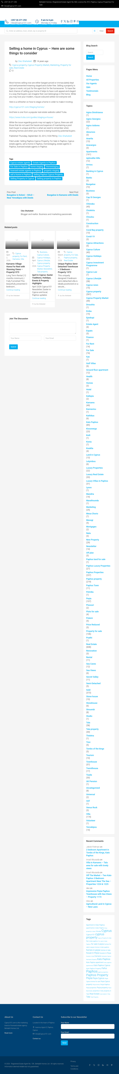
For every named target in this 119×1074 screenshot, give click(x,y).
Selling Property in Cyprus (22, 178)
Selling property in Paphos (49, 178)
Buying (36, 24)
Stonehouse (91, 703)
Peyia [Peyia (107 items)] (89, 978)
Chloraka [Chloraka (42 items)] (98, 931)
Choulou (90, 217)
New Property (92, 539)
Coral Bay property (95, 230)
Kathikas (90, 415)
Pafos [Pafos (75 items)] (104, 968)
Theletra (90, 735)
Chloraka (90, 204)
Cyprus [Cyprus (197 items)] (107, 931)
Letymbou (91, 461)
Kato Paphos (92, 422)
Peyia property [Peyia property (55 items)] (102, 988)
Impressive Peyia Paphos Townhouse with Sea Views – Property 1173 (99, 894)
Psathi (89, 637)
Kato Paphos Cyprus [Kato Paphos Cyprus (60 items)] (102, 965)
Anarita (89, 138)
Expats (89, 330)
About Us (69, 24)
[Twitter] (94, 1065)
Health (89, 376)
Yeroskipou (91, 827)
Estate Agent (92, 324)
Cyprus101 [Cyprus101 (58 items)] (90, 935)
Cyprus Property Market (38, 65)
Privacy (73, 1061)
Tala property (42, 272)
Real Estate (19, 68)
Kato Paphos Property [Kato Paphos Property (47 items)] (93, 968)
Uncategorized (93, 788)
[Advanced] (94, 30)
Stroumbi (90, 709)
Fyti (88, 357)
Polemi (89, 618)
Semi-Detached (93, 683)
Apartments (91, 151)
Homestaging (52, 166)
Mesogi (89, 520)
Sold (88, 690)
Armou (89, 164)
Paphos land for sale (95, 559)
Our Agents (91, 83)
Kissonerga (91, 428)
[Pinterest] (112, 1065)
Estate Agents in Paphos (44, 162)
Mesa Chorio (92, 513)
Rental (89, 657)
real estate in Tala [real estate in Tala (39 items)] (105, 994)
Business (43, 252)
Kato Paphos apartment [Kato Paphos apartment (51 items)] (95, 962)
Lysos (89, 487)
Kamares (16, 259)
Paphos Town (92, 585)
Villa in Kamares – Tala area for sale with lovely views (97, 865)
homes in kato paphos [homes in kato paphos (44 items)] (102, 947)
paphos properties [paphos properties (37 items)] (103, 972)
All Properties (92, 79)
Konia (89, 441)
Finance (90, 337)
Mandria (90, 494)
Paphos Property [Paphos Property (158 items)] (97, 975)
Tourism (90, 755)
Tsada (89, 775)
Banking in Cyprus (94, 171)
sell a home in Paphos (20, 174)
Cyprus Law (91, 272)
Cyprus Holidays (43, 258)
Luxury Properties (94, 468)
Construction (92, 223)
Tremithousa (92, 768)
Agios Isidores (93, 125)
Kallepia (90, 396)
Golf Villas (91, 363)
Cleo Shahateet (25, 61)
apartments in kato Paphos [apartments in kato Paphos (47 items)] (95, 928)
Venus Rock (91, 807)
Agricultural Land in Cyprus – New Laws (98, 905)
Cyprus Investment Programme (95, 264)
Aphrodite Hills (93, 158)
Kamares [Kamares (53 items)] (98, 956)
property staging (51, 170)
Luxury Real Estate (95, 474)
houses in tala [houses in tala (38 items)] (90, 956)
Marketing (54, 65)
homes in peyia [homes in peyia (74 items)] (93, 950)
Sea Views (91, 670)
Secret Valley (92, 677)
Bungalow (90, 184)
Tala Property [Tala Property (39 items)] (94, 997)
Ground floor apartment (97, 370)
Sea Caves (91, 664)
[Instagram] (99, 1065)
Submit (13, 347)
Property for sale (94, 631)
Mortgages (91, 526)
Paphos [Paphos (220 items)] (92, 971)
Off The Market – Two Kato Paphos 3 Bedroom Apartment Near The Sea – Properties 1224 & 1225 (98, 879)
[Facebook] (90, 1065)
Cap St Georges (93, 197)
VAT (88, 801)
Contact (29, 24)
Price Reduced (93, 624)
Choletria (90, 210)
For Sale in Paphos (19, 166)
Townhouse (91, 762)
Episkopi (90, 317)
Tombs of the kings (95, 748)
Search (110, 31)
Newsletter (48, 269)
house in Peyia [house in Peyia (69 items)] (92, 953)
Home (7, 24)
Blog (88, 94)
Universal (90, 794)
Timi (88, 742)
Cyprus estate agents (20, 162)
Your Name (65, 1023)
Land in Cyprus (93, 455)
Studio (89, 716)
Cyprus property (19, 65)
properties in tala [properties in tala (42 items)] (98, 991)
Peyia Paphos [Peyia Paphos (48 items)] (105, 984)
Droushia (90, 304)
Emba (89, 311)
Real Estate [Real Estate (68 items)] (94, 994)
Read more (8, 1033)
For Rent (23, 256)
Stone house (92, 696)
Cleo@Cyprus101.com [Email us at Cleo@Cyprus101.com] (43, 1034)
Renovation (91, 650)
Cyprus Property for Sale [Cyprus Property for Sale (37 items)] (104, 938)
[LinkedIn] (103, 1065)
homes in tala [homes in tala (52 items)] (105, 950)
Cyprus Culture (43, 255)
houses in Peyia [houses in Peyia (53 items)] (105, 953)
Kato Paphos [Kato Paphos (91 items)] (103, 959)
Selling (44, 24)
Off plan (90, 553)
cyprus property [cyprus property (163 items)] (95, 935)
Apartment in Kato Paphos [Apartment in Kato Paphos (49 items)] (95, 925)
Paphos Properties (95, 572)
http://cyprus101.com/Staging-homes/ (27, 107)
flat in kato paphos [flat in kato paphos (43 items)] (92, 941)
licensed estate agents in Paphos (25, 170)
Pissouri (90, 605)
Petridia (89, 592)
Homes (89, 383)
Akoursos (90, 132)
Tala (88, 722)
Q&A (88, 87)
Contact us (37, 1038)
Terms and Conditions (74, 1067)
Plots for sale (92, 611)
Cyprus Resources (56, 24)
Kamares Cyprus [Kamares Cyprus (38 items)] (106, 956)
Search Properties (16, 24)
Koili (88, 435)
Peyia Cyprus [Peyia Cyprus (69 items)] (98, 978)
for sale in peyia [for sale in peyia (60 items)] (97, 944)
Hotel (88, 389)
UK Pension (91, 781)
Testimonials (92, 91)
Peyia (88, 598)
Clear (101, 31)
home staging (36, 166)
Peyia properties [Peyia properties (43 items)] (91, 988)
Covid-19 (90, 236)
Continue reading (13, 290)
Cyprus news (92, 285)
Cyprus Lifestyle (43, 260)
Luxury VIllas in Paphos (97, 481)
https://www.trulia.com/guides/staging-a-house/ (31, 117)
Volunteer (90, 820)
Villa (22, 259)
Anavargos (91, 145)
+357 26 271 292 (19, 20)
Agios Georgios (93, 119)
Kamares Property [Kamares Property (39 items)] (91, 959)
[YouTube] (108, 1065)
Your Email (65, 1032)
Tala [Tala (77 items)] (88, 997)
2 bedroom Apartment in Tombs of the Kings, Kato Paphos (98, 852)
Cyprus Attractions (95, 243)
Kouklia (89, 448)
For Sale (74, 255)
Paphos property (70, 258)
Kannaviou (91, 409)
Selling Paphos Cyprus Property (48, 174)
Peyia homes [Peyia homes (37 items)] (96, 984)
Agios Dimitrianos (94, 112)
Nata (88, 533)
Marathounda (92, 500)
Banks (89, 177)
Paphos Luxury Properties (98, 566)
